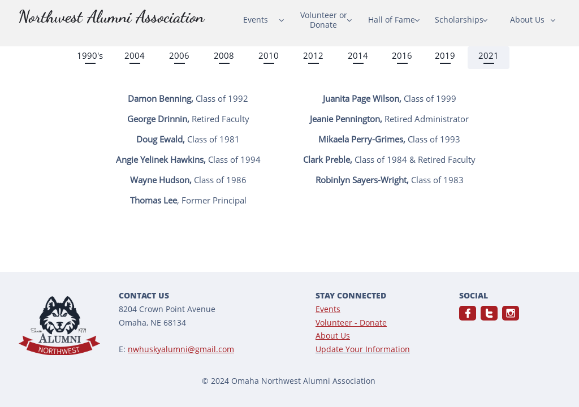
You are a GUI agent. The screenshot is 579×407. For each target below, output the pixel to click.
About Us (333, 335)
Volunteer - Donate (351, 322)
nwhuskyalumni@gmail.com (181, 349)
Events (328, 309)
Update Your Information (363, 349)
